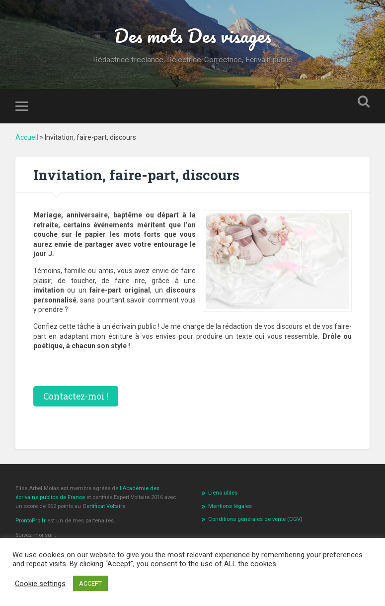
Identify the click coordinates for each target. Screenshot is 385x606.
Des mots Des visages (192, 35)
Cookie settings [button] (40, 583)
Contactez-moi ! (75, 396)
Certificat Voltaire (103, 506)
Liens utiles (222, 493)
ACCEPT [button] (90, 583)
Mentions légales (230, 506)
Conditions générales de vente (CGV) (255, 519)
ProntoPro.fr (31, 520)
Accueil (26, 137)
